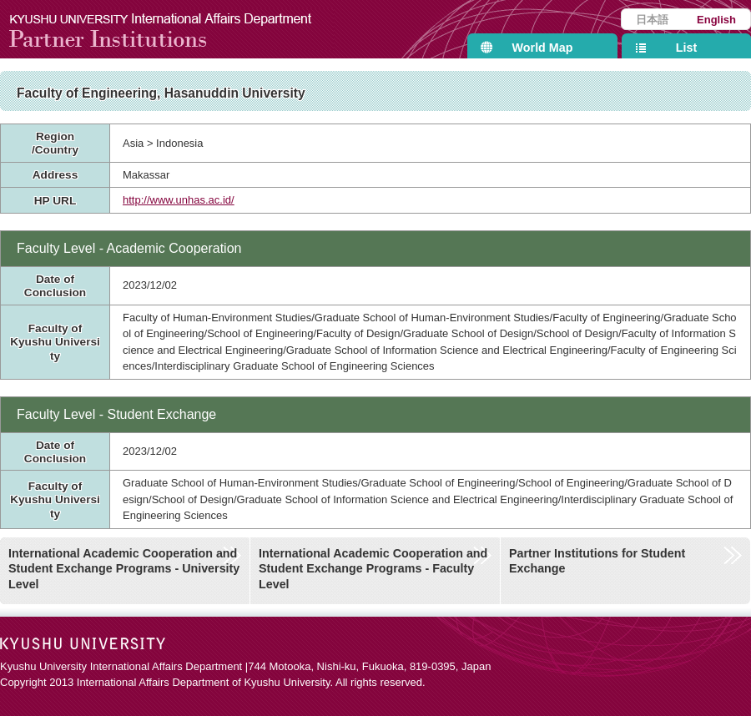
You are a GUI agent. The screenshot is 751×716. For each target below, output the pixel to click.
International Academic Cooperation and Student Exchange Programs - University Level (123, 569)
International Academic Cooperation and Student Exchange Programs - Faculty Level (373, 569)
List (686, 47)
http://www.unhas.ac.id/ (178, 200)
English (716, 19)
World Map (542, 47)
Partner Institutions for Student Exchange (597, 561)
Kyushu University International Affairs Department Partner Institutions (171, 29)
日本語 (652, 19)
